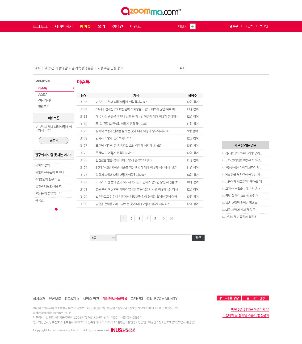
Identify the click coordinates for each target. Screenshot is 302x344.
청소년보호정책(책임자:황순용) (177, 322)
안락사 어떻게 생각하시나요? (113, 138)
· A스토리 (42, 94)
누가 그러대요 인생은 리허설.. (243, 160)
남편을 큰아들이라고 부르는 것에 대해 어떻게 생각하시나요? (132, 204)
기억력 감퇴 (42, 165)
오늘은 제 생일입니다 (48, 193)
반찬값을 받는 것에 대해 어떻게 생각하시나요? (124, 160)
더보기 (182, 26)
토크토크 (40, 26)
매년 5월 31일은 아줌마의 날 (250, 309)
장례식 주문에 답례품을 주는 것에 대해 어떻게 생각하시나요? (133, 131)
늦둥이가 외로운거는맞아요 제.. (244, 181)
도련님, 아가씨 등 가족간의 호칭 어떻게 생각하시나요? (129, 145)
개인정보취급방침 (115, 298)
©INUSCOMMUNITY (162, 298)
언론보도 (55, 298)
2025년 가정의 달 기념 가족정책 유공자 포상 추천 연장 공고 (84, 68)
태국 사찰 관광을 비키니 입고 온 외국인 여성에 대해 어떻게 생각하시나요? (140, 116)
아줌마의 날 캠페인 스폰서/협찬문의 (245, 315)
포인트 (249, 26)
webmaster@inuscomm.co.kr (52, 312)
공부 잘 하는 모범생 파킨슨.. (242, 195)
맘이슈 (85, 26)
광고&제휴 (72, 298)
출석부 (234, 26)
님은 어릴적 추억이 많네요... (242, 202)
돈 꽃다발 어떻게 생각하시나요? (115, 153)
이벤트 (135, 26)
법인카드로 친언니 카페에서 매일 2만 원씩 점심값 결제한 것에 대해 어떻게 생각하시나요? (150, 196)
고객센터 (137, 298)
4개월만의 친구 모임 (47, 179)
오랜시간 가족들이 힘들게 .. (242, 217)
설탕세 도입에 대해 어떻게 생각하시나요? (121, 174)
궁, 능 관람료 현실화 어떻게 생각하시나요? (121, 123)
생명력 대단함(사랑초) (48, 186)
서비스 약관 (91, 298)
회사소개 (39, 298)
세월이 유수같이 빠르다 (49, 172)
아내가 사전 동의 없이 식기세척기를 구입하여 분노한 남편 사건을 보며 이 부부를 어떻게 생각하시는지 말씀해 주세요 (166, 182)
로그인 (264, 26)
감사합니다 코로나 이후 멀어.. (243, 153)
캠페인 (117, 26)
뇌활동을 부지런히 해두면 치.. (243, 174)
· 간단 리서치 (44, 100)
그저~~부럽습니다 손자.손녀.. (243, 188)
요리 (101, 26)
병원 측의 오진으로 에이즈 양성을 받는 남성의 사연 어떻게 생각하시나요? (140, 189)
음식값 (39, 200)
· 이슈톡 (42, 88)
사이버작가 (64, 26)
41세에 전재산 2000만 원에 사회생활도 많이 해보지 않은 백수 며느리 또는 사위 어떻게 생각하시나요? (157, 109)
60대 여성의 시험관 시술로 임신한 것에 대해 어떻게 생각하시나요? (136, 167)
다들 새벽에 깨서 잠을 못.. (241, 210)
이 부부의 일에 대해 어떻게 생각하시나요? (121, 102)
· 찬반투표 (43, 106)
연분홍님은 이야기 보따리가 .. (243, 167)
